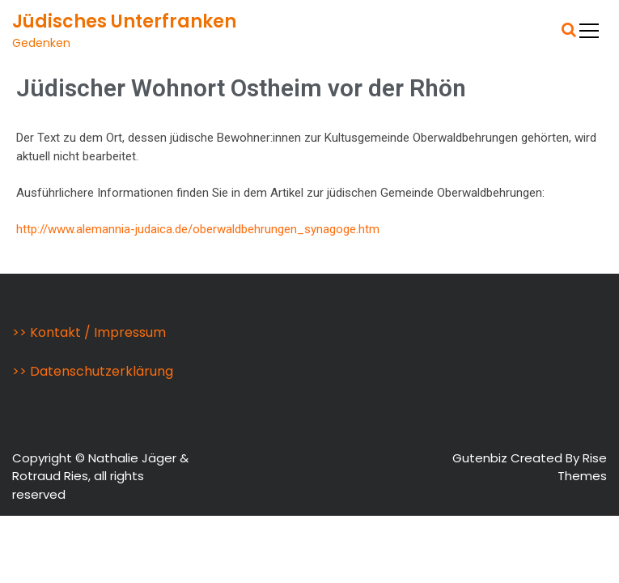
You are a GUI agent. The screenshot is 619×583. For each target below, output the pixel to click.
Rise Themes (582, 467)
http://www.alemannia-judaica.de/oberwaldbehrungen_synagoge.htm (197, 229)
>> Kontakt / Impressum (89, 332)
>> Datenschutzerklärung (92, 371)
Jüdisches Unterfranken (124, 21)
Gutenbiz (481, 457)
